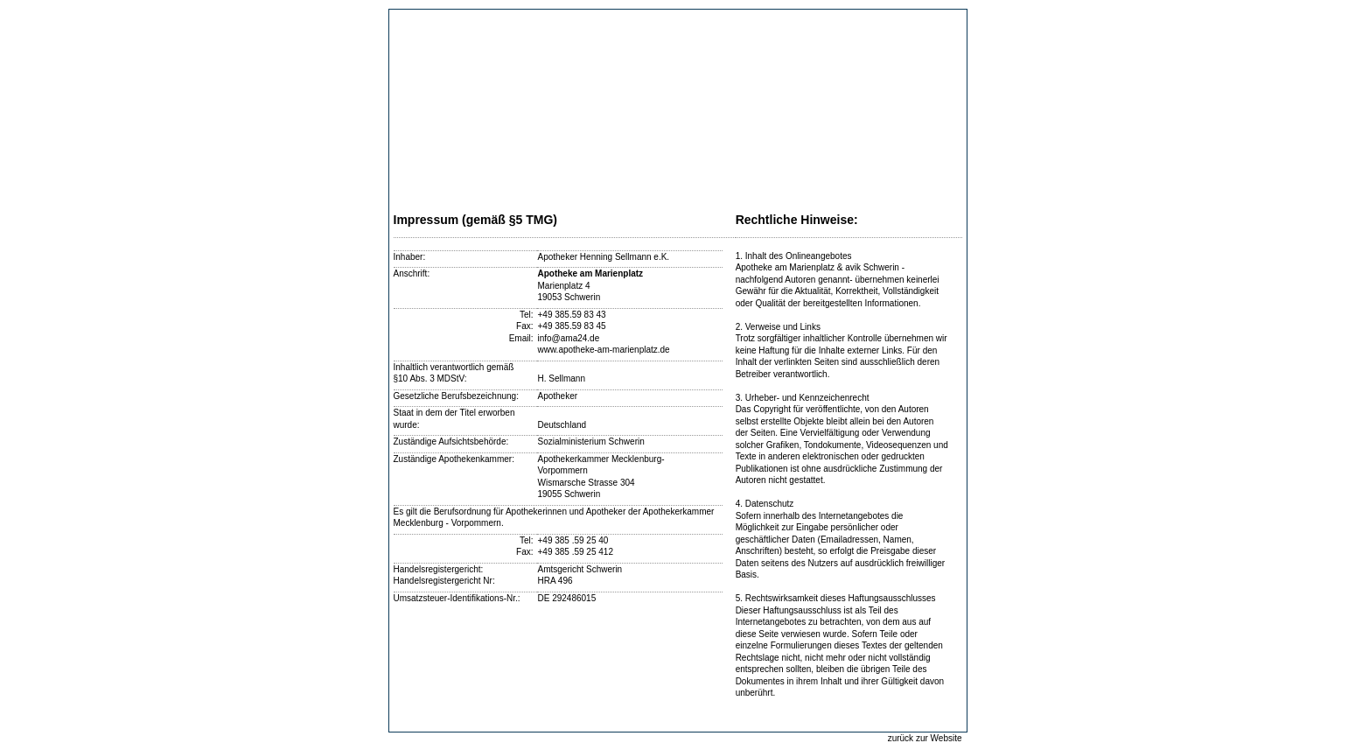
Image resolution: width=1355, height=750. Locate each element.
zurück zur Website (925, 738)
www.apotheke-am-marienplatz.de (603, 349)
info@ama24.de (568, 338)
